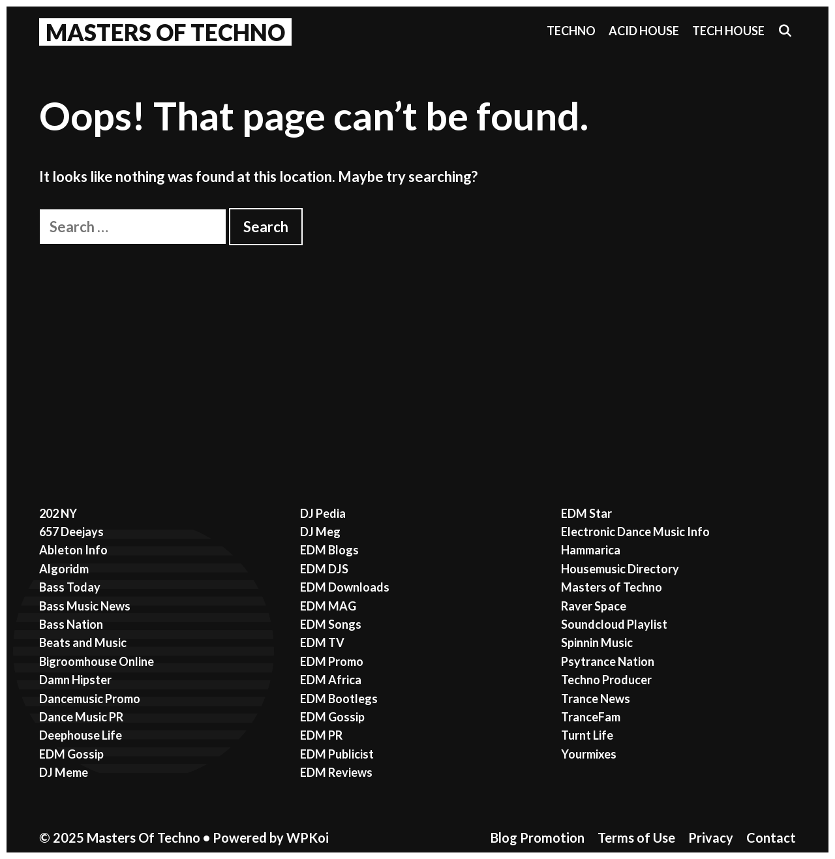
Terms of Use (636, 837)
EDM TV (322, 642)
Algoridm (64, 569)
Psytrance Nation (607, 661)
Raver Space (593, 606)
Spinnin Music (597, 642)
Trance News (595, 698)
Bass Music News (84, 606)
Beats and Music (83, 642)
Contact (771, 837)
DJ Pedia (323, 513)
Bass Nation (71, 624)
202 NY (58, 513)
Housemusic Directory (620, 569)
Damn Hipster (75, 679)
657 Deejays (71, 531)
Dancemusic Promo (89, 698)
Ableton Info (73, 550)
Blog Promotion (537, 837)
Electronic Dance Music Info (635, 531)
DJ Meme (63, 772)
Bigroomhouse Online (96, 661)
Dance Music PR (81, 717)
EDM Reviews (336, 772)
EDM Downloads (344, 587)
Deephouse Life (80, 735)
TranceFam (590, 717)
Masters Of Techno (165, 32)
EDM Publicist (337, 754)
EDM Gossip (71, 754)
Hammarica (590, 550)
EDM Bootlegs (339, 698)
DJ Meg (320, 531)
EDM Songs (330, 624)
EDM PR (321, 735)
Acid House (644, 30)
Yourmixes (588, 754)
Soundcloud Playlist (614, 624)
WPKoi (307, 837)
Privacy (710, 837)
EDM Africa (330, 679)
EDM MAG (328, 606)
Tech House (728, 30)
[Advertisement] (417, 343)
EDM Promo (331, 661)
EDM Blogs (329, 550)
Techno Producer (606, 679)
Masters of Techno (611, 587)
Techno (571, 30)
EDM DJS (324, 569)
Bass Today (69, 587)
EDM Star (586, 513)
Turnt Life (587, 735)
